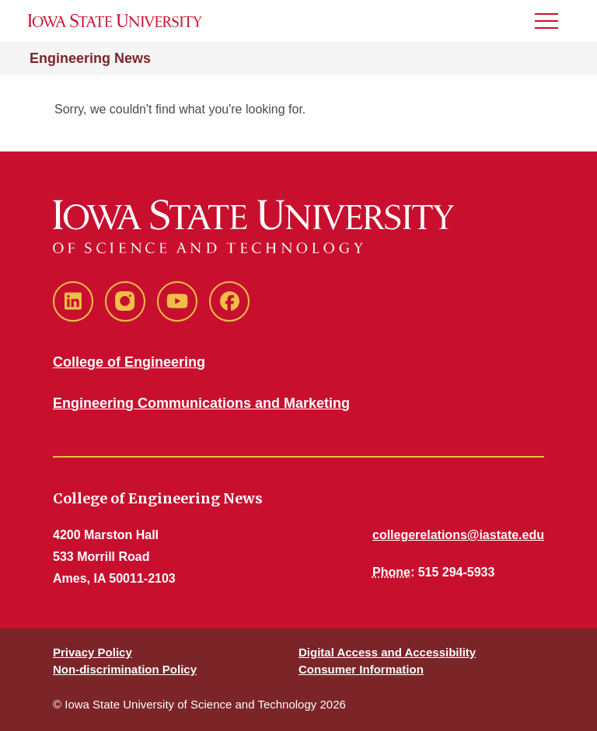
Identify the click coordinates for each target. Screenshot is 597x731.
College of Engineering (129, 362)
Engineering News (90, 58)
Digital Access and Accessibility (387, 652)
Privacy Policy (92, 652)
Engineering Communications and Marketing (201, 403)
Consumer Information (361, 669)
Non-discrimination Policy (125, 669)
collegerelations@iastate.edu (458, 534)
